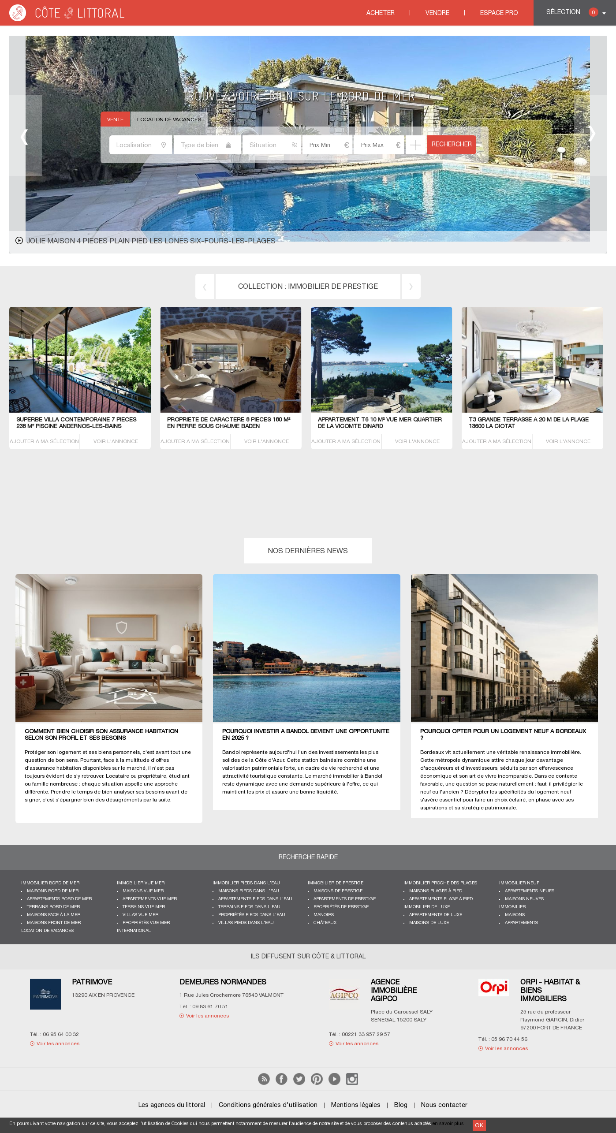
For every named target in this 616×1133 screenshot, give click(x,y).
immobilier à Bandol (357, 776)
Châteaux (325, 923)
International (134, 931)
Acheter (380, 13)
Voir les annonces (58, 1043)
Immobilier (512, 907)
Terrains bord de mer (53, 907)
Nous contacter (444, 1105)
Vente (115, 119)
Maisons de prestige (338, 891)
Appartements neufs (529, 891)
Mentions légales (356, 1105)
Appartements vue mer (150, 899)
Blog (400, 1105)
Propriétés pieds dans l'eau (251, 915)
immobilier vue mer (140, 883)
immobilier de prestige (333, 287)
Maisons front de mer (54, 923)
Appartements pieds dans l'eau (255, 899)
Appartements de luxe (435, 915)
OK (479, 1125)
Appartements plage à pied (441, 899)
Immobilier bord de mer (50, 883)
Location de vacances (169, 119)
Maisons (515, 915)
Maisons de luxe (429, 923)
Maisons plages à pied (435, 891)
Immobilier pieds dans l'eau (246, 883)
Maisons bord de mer (52, 891)
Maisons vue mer (143, 891)
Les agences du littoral (171, 1105)
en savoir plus (448, 1124)
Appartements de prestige (345, 899)
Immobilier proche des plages (440, 883)
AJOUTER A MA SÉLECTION (44, 441)
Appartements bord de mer (59, 899)
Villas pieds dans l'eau (246, 923)
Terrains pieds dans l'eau (249, 907)
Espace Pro (499, 13)
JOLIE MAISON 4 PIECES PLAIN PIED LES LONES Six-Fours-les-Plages (151, 242)
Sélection (572, 12)
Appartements (521, 923)
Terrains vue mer (144, 907)
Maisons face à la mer (53, 915)
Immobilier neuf (519, 883)
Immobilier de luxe (426, 907)
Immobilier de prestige (335, 883)
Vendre (437, 13)
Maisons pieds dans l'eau (248, 891)
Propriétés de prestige (341, 907)
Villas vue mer (140, 915)
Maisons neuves (524, 899)
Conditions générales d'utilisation (268, 1105)
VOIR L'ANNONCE (115, 441)
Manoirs (324, 915)
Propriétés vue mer (146, 923)
